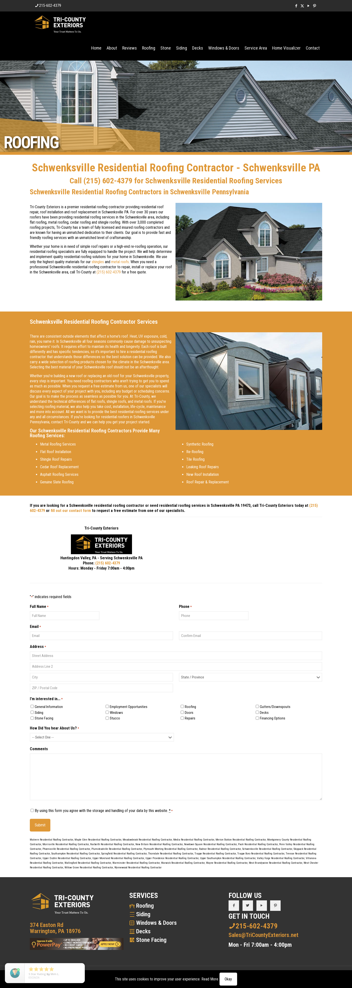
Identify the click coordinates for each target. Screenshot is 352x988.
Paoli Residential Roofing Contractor (258, 844)
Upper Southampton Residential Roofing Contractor (227, 858)
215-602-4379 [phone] (50, 5)
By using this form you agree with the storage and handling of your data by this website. (104, 810)
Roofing (190, 707)
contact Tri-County (65, 422)
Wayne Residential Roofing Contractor (226, 862)
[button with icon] (234, 905)
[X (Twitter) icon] (302, 6)
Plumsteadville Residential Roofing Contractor (116, 849)
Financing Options (272, 718)
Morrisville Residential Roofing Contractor (66, 844)
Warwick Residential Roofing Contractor (183, 862)
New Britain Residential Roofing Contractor (159, 844)
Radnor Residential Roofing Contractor (220, 849)
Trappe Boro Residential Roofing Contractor (260, 853)
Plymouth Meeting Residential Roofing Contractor (170, 849)
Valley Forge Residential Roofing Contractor (280, 858)
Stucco (115, 718)
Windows (116, 712)
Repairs (190, 718)
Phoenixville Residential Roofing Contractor (66, 849)
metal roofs (120, 262)
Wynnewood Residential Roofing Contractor (138, 867)
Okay (228, 979)
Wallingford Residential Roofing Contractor (88, 862)
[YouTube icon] (308, 6)
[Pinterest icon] (314, 6)
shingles (98, 262)
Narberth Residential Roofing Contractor (112, 844)
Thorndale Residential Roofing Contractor (170, 853)
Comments (39, 749)
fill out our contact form (71, 510)
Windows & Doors (156, 922)
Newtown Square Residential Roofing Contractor (210, 844)
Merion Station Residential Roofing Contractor (241, 839)
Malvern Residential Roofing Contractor (51, 839)
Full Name (39, 606)
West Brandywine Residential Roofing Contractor (275, 862)
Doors (189, 712)
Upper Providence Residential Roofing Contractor (171, 858)
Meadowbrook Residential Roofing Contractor (147, 839)
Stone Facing (44, 718)
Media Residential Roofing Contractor (193, 839)
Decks (264, 712)
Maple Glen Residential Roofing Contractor (98, 839)
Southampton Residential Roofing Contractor (75, 853)
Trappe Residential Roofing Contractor (215, 853)
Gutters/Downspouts (275, 707)
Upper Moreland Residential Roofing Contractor (118, 858)
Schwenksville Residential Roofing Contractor (267, 849)
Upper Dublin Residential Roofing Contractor (67, 858)
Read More (209, 979)
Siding (39, 712)
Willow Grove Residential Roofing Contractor (89, 867)
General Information (49, 707)
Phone (185, 606)
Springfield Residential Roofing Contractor (124, 853)
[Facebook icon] (296, 6)
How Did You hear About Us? (54, 728)
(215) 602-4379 (107, 180)
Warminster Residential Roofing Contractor (136, 862)
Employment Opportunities (128, 707)
